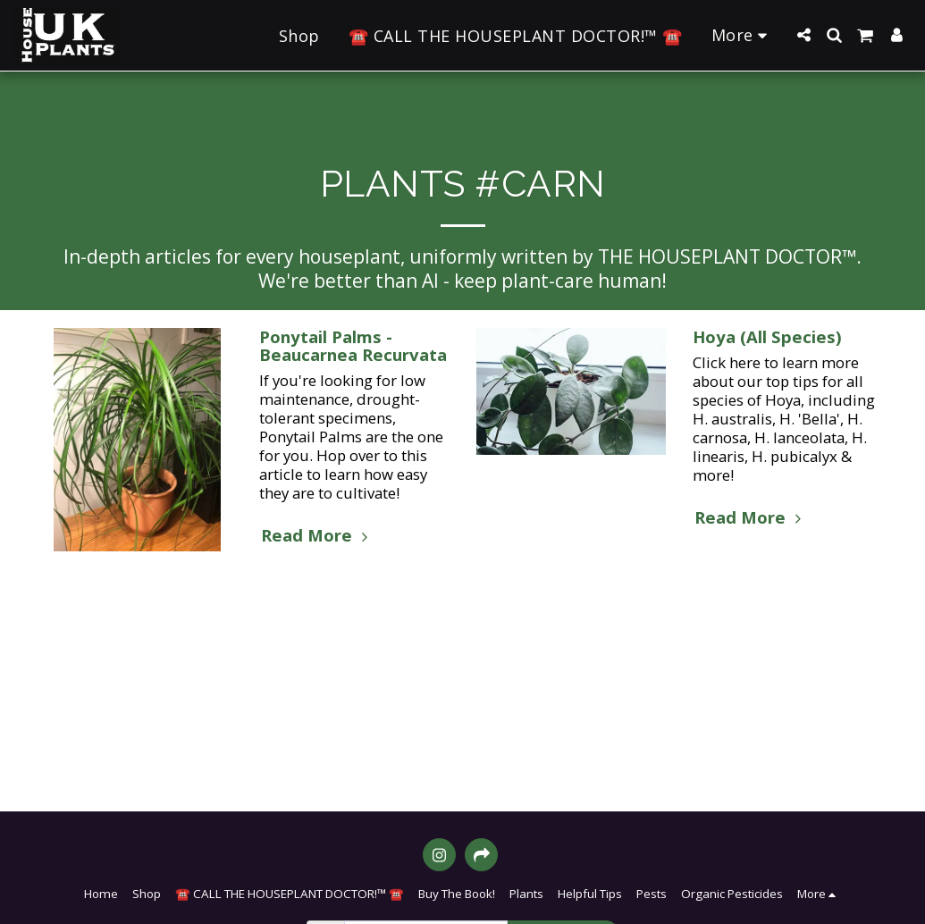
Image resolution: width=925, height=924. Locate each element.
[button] (803, 35)
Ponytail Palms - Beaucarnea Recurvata (353, 345)
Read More (317, 535)
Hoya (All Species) (767, 336)
